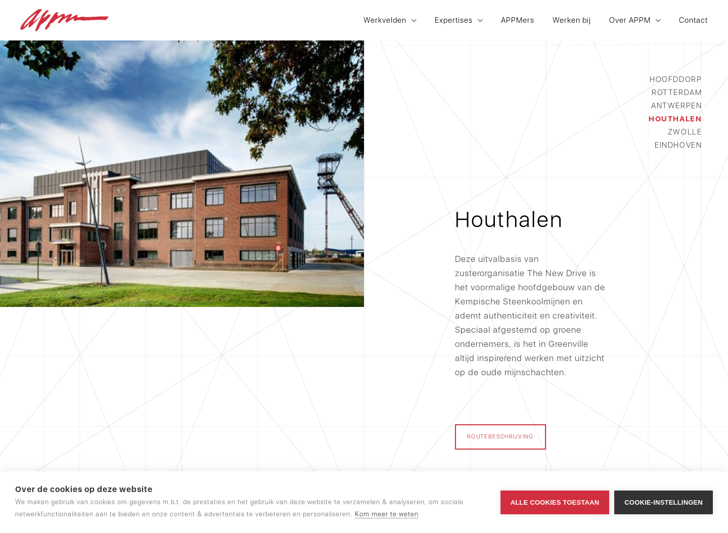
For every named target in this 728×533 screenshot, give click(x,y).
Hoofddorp (676, 79)
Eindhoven (678, 145)
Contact (693, 20)
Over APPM (630, 20)
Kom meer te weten (387, 514)
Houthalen (675, 118)
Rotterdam (677, 92)
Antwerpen (676, 105)
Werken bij (572, 20)
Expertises (454, 20)
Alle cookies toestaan (555, 502)
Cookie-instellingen (663, 502)
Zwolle (685, 132)
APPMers (517, 20)
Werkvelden (384, 20)
